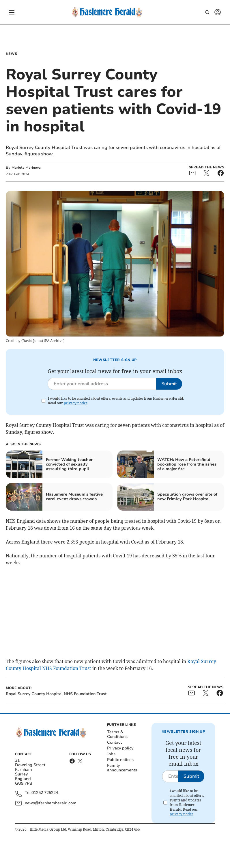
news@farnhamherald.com (50, 803)
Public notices (120, 759)
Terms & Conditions (117, 734)
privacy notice (75, 403)
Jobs (111, 754)
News (11, 53)
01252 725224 (44, 792)
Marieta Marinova (26, 167)
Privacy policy (120, 748)
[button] (11, 12)
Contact (114, 742)
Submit (169, 384)
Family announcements (122, 768)
